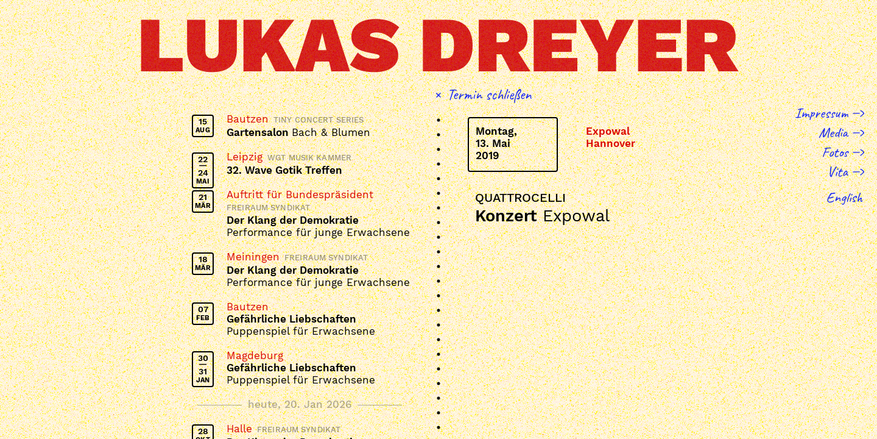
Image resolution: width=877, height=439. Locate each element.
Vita (837, 171)
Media (833, 132)
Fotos (835, 152)
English (844, 197)
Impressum (821, 113)
